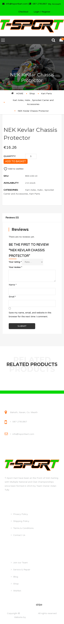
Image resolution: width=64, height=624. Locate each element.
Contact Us (19, 535)
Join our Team (20, 562)
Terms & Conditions (23, 528)
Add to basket (15, 161)
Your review (15, 267)
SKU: (6, 176)
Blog (15, 576)
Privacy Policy (20, 514)
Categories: (11, 190)
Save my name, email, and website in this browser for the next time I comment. (30, 314)
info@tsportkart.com (23, 434)
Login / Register (42, 11)
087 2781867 (19, 421)
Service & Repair (21, 569)
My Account (54, 4)
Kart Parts (46, 93)
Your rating (15, 262)
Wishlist (17, 590)
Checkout (23, 11)
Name (13, 284)
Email (12, 296)
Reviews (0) (12, 217)
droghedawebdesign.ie (38, 617)
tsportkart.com (29, 613)
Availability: (11, 183)
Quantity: (10, 156)
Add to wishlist (14, 168)
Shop (32, 93)
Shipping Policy (21, 521)
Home (19, 93)
